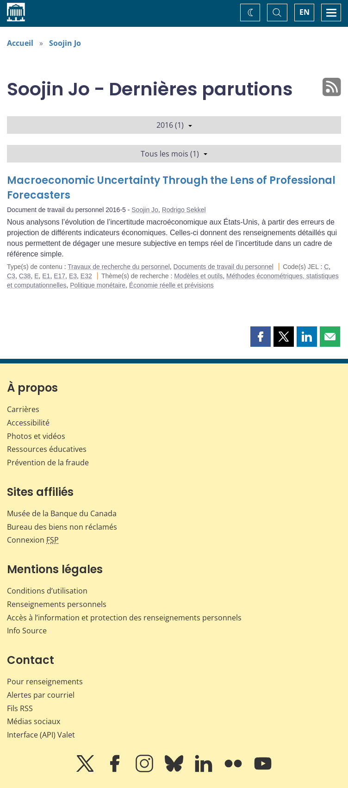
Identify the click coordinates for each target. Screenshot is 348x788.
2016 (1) (174, 125)
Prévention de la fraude (48, 462)
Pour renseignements (45, 681)
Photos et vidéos (36, 436)
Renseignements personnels (56, 604)
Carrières (23, 409)
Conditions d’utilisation (47, 591)
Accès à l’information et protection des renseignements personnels (124, 618)
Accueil (20, 43)
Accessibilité (28, 423)
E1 (46, 276)
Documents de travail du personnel (223, 266)
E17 (59, 276)
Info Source (27, 630)
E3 (73, 276)
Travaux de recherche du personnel (119, 266)
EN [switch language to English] (304, 12)
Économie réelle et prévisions (171, 285)
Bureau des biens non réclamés (62, 527)
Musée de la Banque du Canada (62, 513)
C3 (11, 276)
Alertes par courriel (41, 695)
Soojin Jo (65, 43)
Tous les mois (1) (174, 154)
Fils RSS (20, 708)
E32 (86, 276)
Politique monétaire (97, 285)
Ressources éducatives (47, 449)
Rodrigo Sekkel (184, 209)
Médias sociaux (33, 721)
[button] (260, 336)
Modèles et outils (198, 276)
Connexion (33, 540)
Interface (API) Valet (41, 735)
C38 (25, 276)
